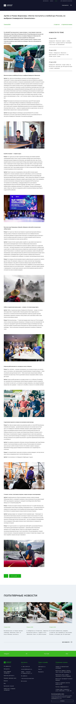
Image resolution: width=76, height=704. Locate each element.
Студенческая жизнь (66, 24)
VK (26, 653)
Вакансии (6, 680)
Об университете (7, 666)
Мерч (5, 683)
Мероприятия (65, 5)
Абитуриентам (7, 668)
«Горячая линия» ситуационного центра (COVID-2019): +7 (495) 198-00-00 (64, 690)
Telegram (6, 653)
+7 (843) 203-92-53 (25, 666)
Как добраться (24, 675)
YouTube (46, 653)
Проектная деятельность (9, 675)
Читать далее (15, 576)
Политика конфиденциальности (62, 686)
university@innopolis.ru (26, 668)
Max (67, 653)
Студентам (57, 24)
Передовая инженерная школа (10, 677)
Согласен (62, 700)
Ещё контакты (24, 680)
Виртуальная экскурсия (9, 685)
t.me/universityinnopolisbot (27, 678)
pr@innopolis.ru (41, 666)
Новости (40, 668)
